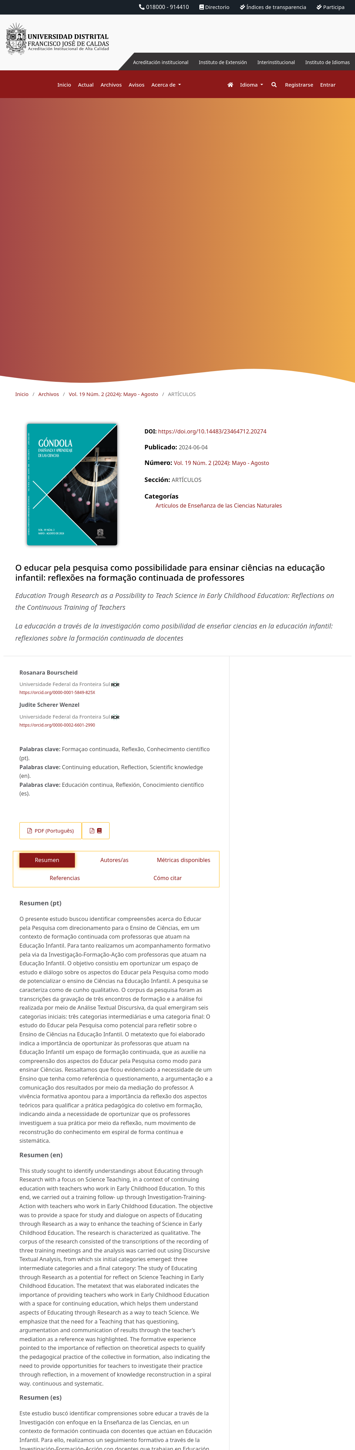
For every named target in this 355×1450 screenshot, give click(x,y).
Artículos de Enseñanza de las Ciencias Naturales (219, 505)
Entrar (328, 84)
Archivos (111, 84)
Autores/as (114, 860)
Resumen (47, 860)
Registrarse (299, 84)
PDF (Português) (53, 830)
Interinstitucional (264, 62)
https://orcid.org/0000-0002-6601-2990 (57, 725)
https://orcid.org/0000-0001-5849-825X (57, 692)
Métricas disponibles (183, 860)
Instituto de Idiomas (323, 62)
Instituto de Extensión (203, 62)
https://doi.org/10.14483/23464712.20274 (212, 431)
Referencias (65, 878)
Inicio (64, 84)
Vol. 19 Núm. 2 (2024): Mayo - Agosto (113, 393)
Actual (86, 84)
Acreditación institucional (131, 62)
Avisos (137, 84)
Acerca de (164, 84)
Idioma (249, 84)
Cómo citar (168, 878)
